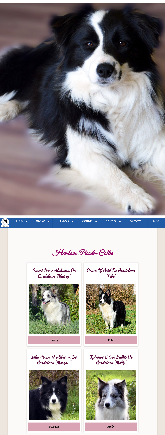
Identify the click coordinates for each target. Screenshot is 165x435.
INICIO (21, 221)
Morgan (54, 426)
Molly (111, 426)
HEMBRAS (66, 221)
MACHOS (43, 221)
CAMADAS (89, 221)
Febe (111, 340)
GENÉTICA (113, 221)
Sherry (54, 340)
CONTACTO (135, 221)
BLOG (156, 221)
